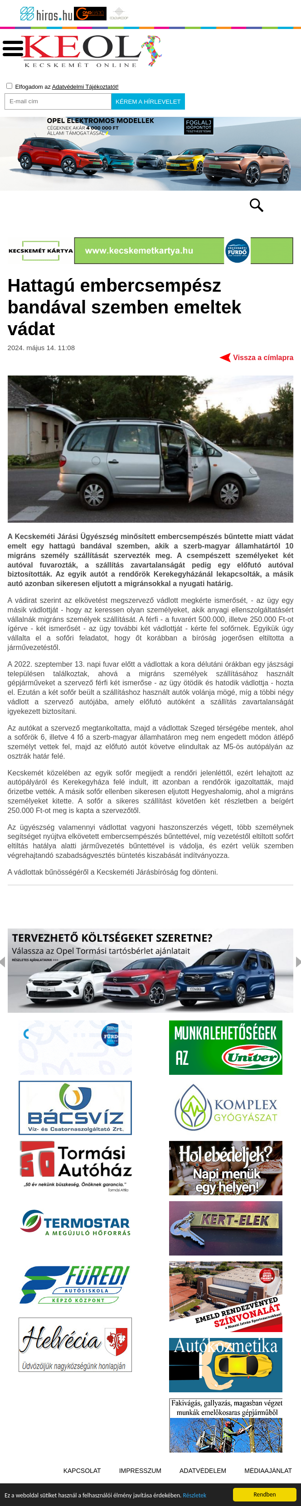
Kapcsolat (82, 1470)
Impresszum (140, 1470)
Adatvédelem (203, 1470)
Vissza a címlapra (263, 357)
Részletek (195, 1497)
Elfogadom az (62, 86)
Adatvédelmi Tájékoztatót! (85, 86)
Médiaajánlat (268, 1470)
